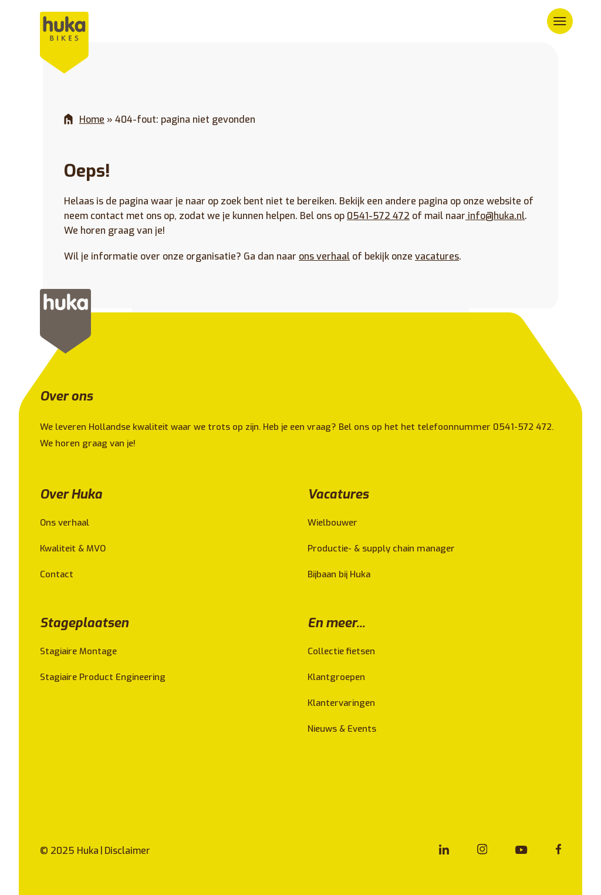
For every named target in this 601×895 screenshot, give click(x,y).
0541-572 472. (524, 427)
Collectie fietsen (341, 651)
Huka (88, 850)
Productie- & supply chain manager (381, 548)
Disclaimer (127, 850)
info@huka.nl (495, 216)
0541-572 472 (378, 216)
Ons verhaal (64, 523)
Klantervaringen (341, 703)
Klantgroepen (336, 677)
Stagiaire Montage (78, 651)
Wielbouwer (332, 523)
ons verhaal (324, 256)
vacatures (437, 256)
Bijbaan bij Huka (339, 574)
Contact (56, 574)
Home (91, 119)
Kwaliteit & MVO (73, 548)
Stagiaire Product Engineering (103, 677)
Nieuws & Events (342, 729)
